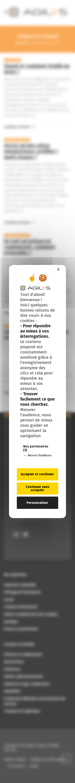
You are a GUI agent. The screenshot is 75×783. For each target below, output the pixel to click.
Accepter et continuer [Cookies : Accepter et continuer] (37, 474)
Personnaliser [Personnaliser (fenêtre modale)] (37, 503)
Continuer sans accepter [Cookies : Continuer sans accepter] (37, 488)
